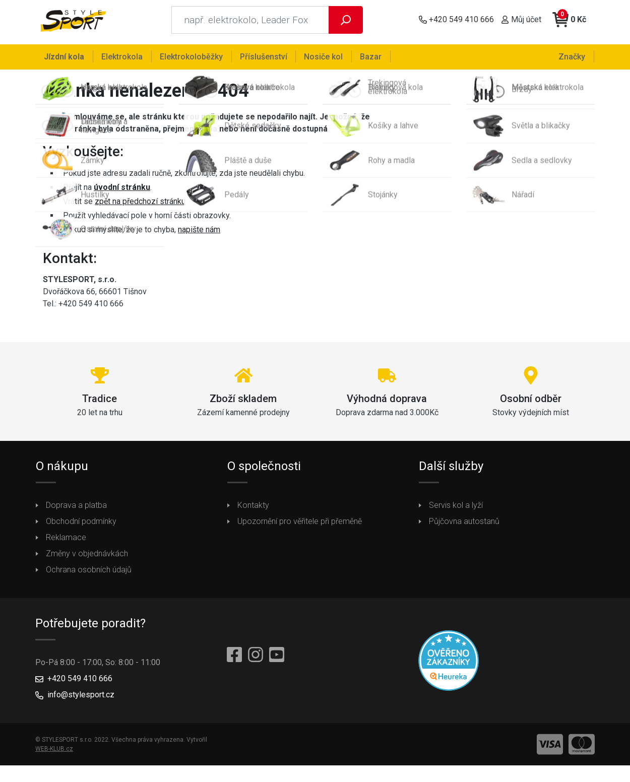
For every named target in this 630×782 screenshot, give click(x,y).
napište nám (199, 234)
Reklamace (66, 542)
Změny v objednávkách (87, 558)
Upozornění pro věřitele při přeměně (299, 526)
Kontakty (253, 509)
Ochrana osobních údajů (89, 574)
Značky (572, 56)
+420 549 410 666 (79, 683)
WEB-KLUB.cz (54, 753)
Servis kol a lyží (456, 509)
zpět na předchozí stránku (140, 206)
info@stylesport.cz (80, 699)
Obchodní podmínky (81, 526)
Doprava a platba (76, 509)
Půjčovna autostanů (464, 526)
